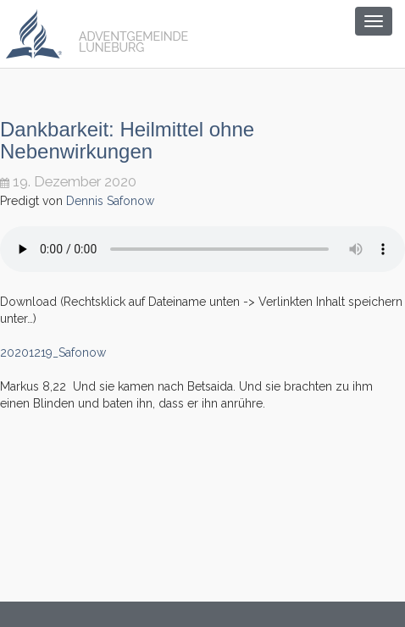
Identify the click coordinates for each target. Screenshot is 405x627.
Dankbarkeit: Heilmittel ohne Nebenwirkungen (127, 140)
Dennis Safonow (110, 201)
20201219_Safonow (53, 352)
